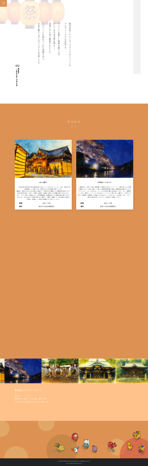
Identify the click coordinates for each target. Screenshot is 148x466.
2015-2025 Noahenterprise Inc (72, 461)
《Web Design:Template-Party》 (74, 463)
